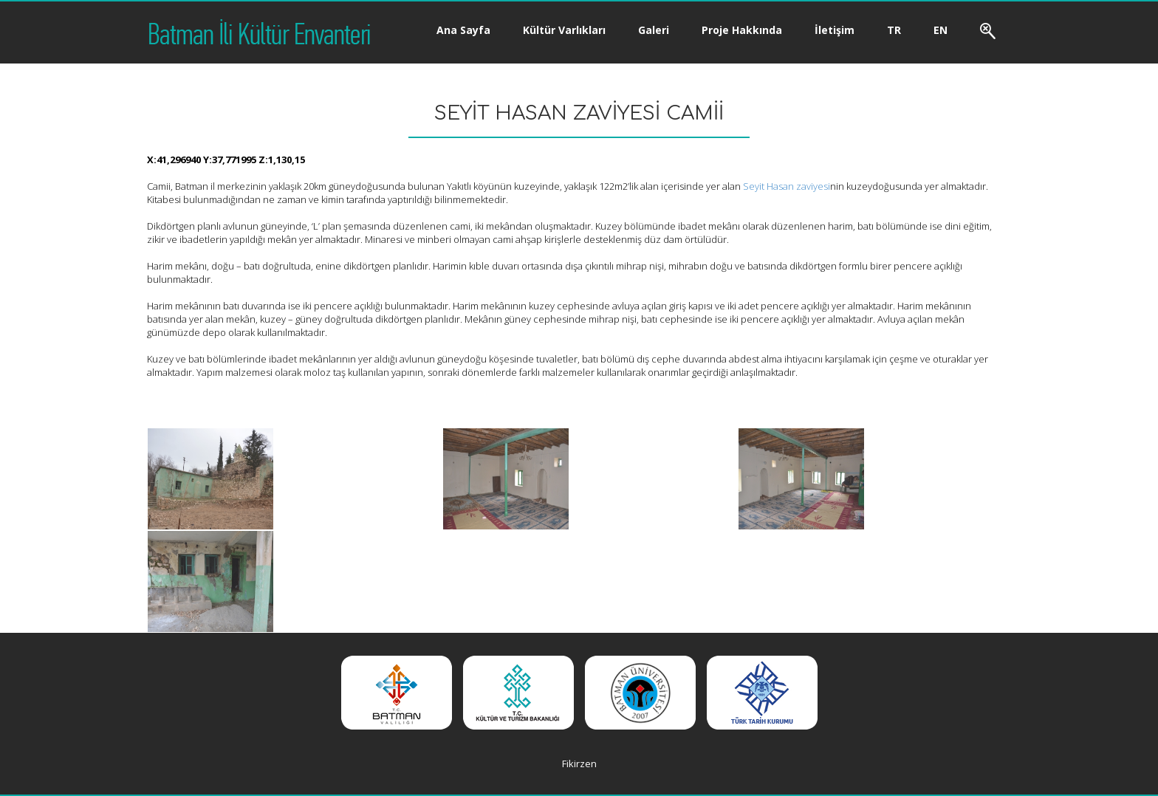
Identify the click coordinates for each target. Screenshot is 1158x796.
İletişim (834, 30)
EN (940, 30)
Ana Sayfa (463, 30)
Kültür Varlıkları (564, 30)
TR (894, 30)
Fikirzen (579, 763)
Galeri (653, 30)
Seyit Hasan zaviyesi (786, 186)
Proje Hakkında (742, 30)
